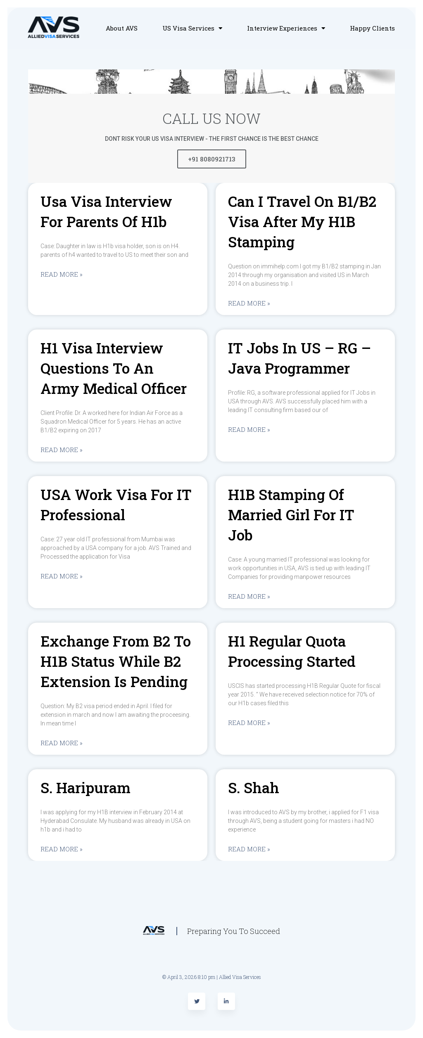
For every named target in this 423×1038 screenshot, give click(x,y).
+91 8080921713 (211, 159)
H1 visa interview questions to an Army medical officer (113, 368)
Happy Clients (372, 28)
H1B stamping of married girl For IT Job (291, 514)
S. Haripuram (85, 787)
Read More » (61, 274)
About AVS (122, 28)
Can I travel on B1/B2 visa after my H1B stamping (302, 221)
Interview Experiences (286, 28)
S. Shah (253, 787)
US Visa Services (192, 28)
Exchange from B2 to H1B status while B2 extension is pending (115, 661)
